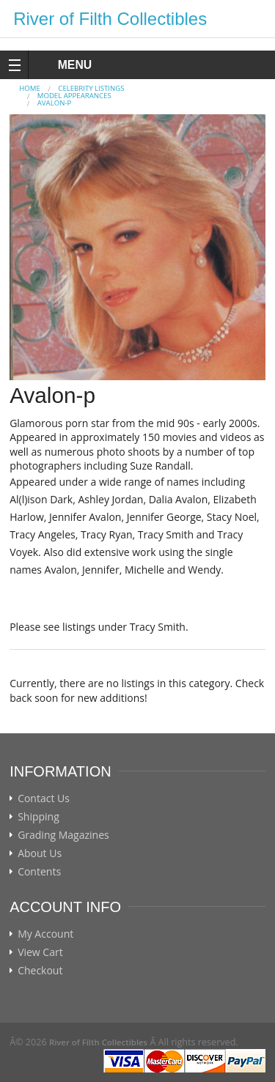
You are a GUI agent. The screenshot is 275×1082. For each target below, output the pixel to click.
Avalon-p (54, 103)
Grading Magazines (63, 835)
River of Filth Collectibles (110, 19)
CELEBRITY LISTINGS (91, 88)
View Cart (40, 952)
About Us (40, 853)
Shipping (38, 816)
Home (29, 88)
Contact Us (44, 798)
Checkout (40, 970)
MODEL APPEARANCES (74, 95)
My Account (45, 934)
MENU (61, 65)
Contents (39, 871)
